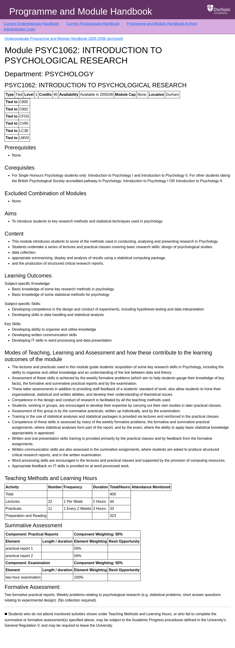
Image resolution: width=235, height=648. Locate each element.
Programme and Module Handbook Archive (162, 24)
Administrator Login (19, 29)
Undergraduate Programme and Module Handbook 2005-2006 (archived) (64, 39)
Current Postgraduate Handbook (93, 24)
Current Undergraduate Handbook (31, 24)
